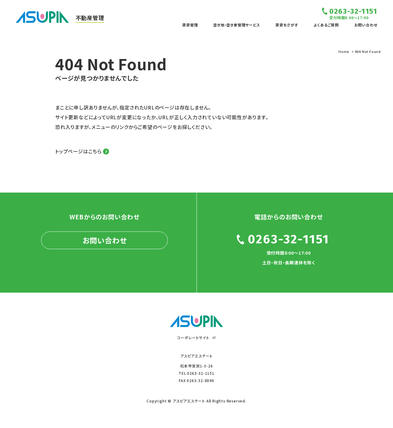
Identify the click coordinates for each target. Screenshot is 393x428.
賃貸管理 (190, 24)
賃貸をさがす (286, 24)
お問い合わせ (365, 24)
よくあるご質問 (326, 24)
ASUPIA (196, 321)
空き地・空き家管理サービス (236, 24)
